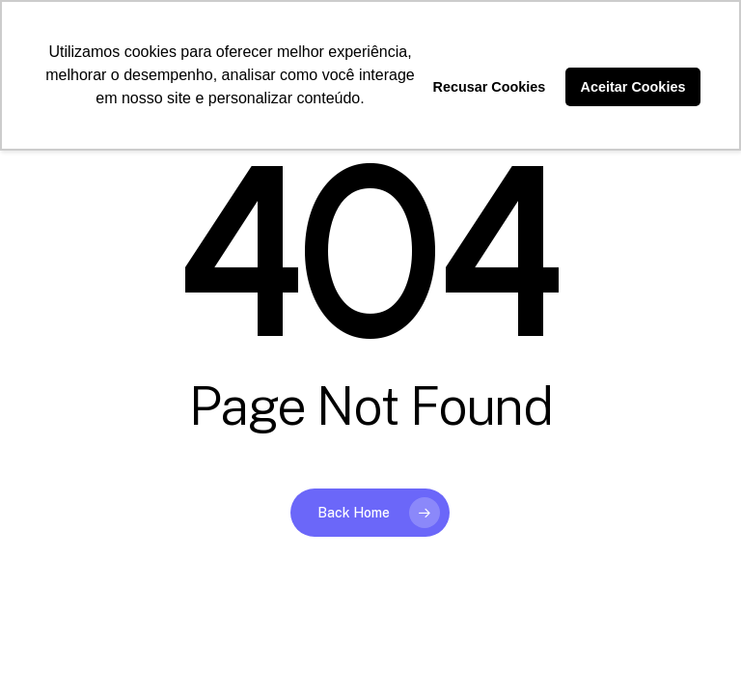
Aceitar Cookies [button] (633, 87)
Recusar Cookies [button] (489, 87)
